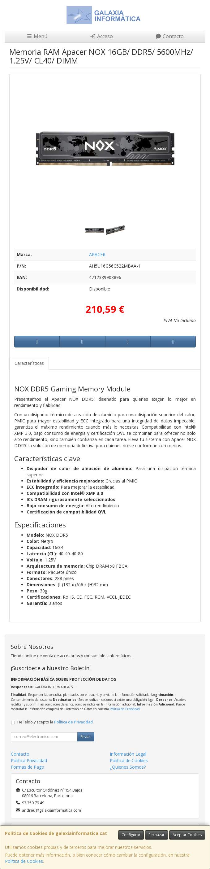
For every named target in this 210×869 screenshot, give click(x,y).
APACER (97, 254)
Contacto (169, 36)
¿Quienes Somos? (128, 767)
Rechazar (156, 834)
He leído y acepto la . (55, 722)
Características (29, 363)
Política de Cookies (24, 861)
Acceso (101, 36)
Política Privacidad (29, 760)
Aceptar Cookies (187, 834)
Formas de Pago (27, 767)
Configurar (131, 834)
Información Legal (128, 754)
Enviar (85, 736)
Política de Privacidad (125, 709)
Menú (36, 36)
